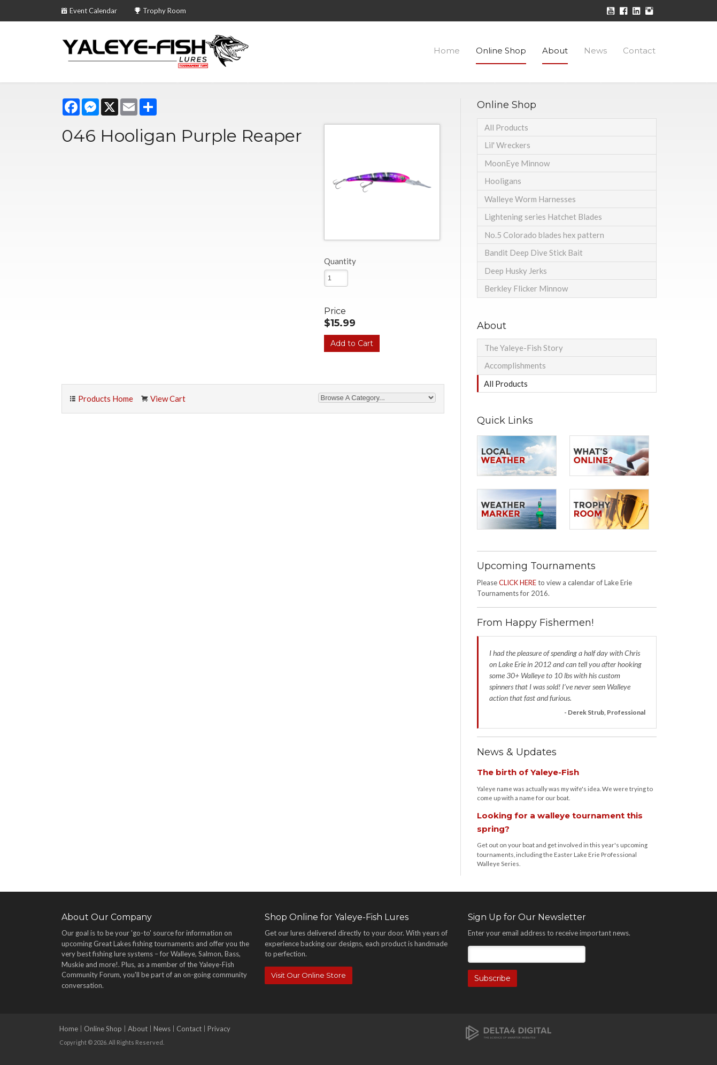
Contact (639, 50)
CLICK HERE (517, 582)
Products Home (105, 398)
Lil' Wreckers (507, 145)
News (595, 50)
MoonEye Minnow (517, 163)
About (555, 50)
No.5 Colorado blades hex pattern (544, 235)
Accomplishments (515, 365)
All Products (506, 127)
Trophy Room (164, 10)
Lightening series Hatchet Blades (543, 216)
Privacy (218, 1028)
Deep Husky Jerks (515, 270)
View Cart (168, 398)
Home (447, 50)
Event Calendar (93, 10)
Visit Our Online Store (308, 975)
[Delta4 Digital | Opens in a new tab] (508, 1032)
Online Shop (501, 50)
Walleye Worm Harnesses (530, 199)
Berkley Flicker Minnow (526, 288)
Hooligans (502, 181)
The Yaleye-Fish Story (523, 348)
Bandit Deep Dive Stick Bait (533, 252)
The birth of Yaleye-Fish (528, 772)
